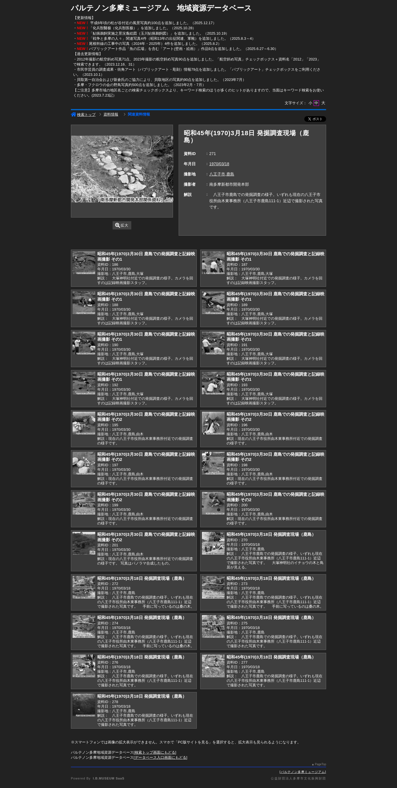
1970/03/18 (219, 164)
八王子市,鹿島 (221, 174)
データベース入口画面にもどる (160, 757)
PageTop (320, 764)
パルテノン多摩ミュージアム (303, 772)
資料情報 (111, 114)
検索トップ (83, 114)
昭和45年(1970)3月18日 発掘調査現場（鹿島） (271, 534)
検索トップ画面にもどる (155, 752)
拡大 (121, 225)
